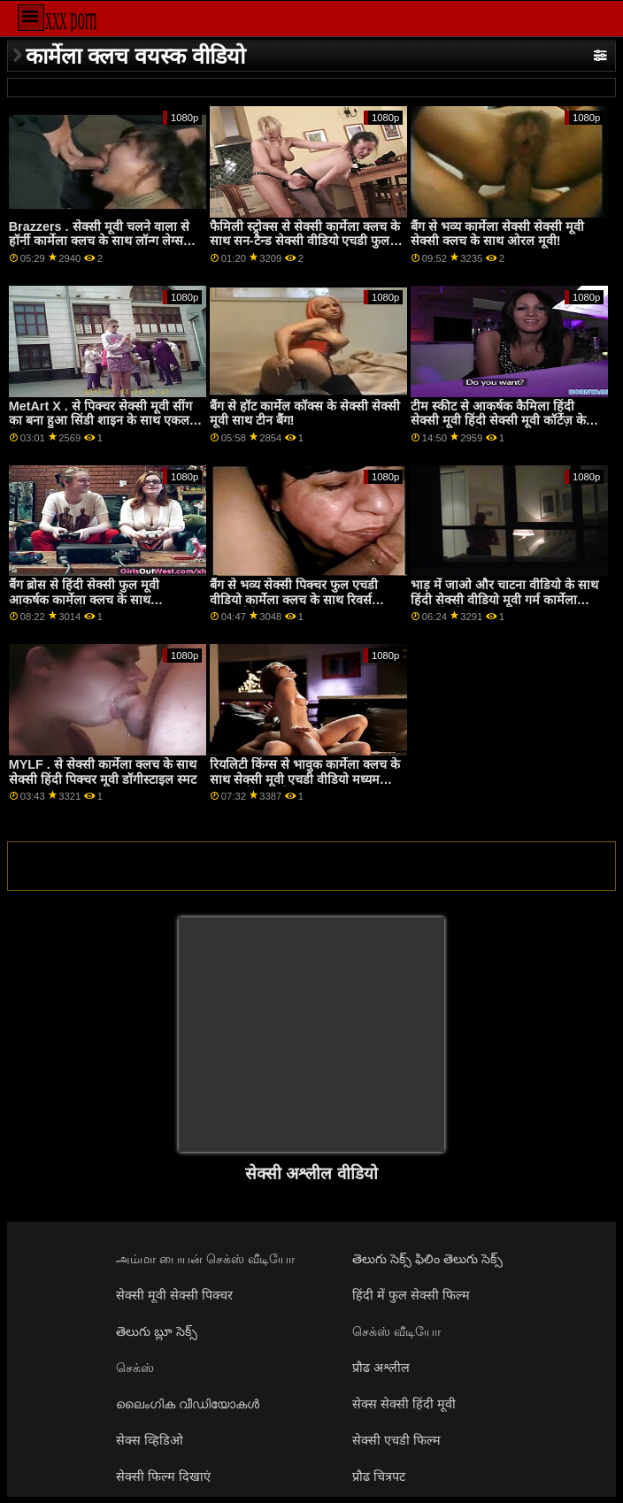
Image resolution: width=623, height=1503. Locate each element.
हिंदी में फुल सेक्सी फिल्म (411, 1295)
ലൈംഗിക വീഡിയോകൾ (187, 1404)
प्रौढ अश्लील (381, 1368)
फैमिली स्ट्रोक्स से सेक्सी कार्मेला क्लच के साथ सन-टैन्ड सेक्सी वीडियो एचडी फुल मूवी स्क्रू (305, 241)
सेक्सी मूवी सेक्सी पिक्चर (174, 1295)
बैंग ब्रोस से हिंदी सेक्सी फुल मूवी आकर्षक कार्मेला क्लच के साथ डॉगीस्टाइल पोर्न (84, 599)
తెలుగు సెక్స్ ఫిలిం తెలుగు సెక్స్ (427, 1259)
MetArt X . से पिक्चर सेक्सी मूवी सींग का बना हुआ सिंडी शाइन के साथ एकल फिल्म (100, 420)
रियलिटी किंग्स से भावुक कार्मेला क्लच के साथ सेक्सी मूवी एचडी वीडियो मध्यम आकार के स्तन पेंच (305, 779)
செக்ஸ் (135, 1368)
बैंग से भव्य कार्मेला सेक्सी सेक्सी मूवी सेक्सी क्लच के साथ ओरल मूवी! (497, 234)
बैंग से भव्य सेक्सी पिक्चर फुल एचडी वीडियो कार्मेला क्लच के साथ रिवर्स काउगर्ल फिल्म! (294, 599)
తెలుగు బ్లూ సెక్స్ (156, 1331)
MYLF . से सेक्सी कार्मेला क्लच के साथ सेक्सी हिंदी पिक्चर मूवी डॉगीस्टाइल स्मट (102, 771)
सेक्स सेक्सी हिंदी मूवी (404, 1404)
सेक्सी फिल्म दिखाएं (163, 1476)
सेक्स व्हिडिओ (149, 1440)
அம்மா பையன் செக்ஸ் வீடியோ (205, 1259)
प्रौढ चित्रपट (378, 1476)
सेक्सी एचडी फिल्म (396, 1440)
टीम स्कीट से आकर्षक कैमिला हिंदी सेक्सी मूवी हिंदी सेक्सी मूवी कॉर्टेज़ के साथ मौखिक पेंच (498, 420)
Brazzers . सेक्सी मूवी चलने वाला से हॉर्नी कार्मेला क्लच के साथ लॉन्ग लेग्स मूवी (99, 241)
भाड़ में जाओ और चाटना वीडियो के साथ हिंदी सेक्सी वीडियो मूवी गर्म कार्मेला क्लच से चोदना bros (504, 599)
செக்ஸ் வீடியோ (396, 1331)
